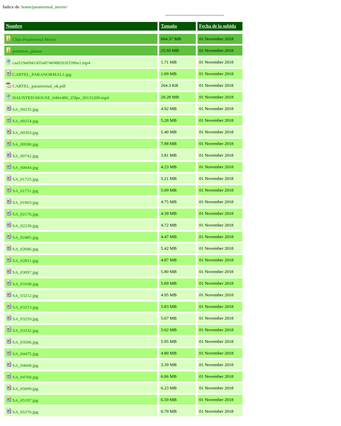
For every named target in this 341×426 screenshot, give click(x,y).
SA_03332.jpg (25, 330)
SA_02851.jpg (25, 260)
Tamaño (169, 26)
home (26, 6)
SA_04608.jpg (25, 365)
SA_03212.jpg (25, 295)
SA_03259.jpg (25, 318)
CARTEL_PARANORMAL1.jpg (41, 74)
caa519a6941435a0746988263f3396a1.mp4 (51, 62)
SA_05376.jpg (25, 411)
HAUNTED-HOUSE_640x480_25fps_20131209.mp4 (60, 97)
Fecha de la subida (217, 26)
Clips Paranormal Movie (34, 39)
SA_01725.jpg (25, 179)
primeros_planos (27, 51)
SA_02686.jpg (25, 248)
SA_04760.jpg (25, 376)
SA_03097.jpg (25, 272)
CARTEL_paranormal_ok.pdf (38, 85)
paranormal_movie (49, 6)
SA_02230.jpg (25, 225)
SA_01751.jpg (25, 190)
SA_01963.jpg (25, 202)
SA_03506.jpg (25, 342)
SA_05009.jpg (25, 388)
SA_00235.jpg (25, 109)
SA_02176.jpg (25, 214)
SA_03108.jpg (25, 283)
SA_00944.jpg (25, 167)
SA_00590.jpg (25, 144)
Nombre (14, 26)
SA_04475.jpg (25, 353)
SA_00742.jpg (25, 155)
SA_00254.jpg (25, 120)
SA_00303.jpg (25, 132)
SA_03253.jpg (25, 307)
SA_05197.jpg (25, 400)
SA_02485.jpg (25, 237)
